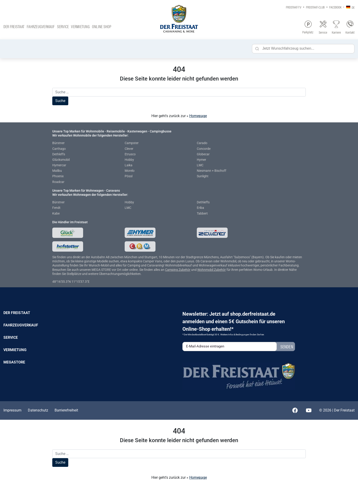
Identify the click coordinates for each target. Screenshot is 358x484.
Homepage (198, 116)
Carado (202, 143)
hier (262, 334)
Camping (172, 270)
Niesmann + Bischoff (211, 170)
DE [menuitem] (353, 7)
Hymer (201, 159)
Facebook (335, 7)
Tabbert (202, 213)
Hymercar (59, 165)
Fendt (56, 208)
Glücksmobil (61, 159)
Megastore (14, 362)
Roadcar (58, 182)
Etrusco (130, 154)
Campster (132, 143)
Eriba (200, 208)
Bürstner (58, 143)
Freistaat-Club (315, 7)
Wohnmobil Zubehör (211, 270)
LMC (200, 165)
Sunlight (202, 176)
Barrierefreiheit (66, 410)
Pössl (128, 176)
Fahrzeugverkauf (41, 26)
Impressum (12, 410)
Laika (128, 165)
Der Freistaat (13, 26)
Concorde (204, 149)
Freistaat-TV (293, 7)
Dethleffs (58, 154)
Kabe (56, 213)
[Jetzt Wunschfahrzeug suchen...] (303, 49)
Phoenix (58, 176)
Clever (129, 149)
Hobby (129, 159)
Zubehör (184, 270)
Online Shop (101, 26)
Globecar (203, 154)
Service (63, 26)
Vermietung (80, 26)
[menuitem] (349, 7)
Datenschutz (38, 410)
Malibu (57, 170)
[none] (349, 7)
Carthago (59, 149)
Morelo (129, 170)
